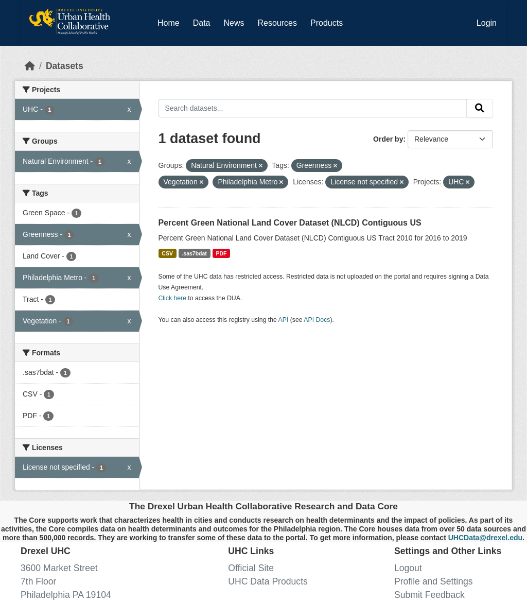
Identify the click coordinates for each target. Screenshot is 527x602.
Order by (388, 139)
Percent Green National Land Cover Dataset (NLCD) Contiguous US (290, 222)
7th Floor (38, 581)
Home (168, 23)
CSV (167, 253)
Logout (408, 568)
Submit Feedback (429, 595)
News (233, 23)
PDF (221, 253)
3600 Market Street (59, 568)
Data (204, 21)
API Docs (317, 319)
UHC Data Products (268, 581)
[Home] (30, 66)
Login (487, 23)
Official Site (251, 568)
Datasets (64, 66)
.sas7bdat (194, 253)
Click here (172, 298)
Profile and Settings (433, 581)
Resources (277, 23)
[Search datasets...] (313, 108)
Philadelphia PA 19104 (66, 595)
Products (326, 23)
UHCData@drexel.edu (485, 538)
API (283, 319)
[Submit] (479, 108)
